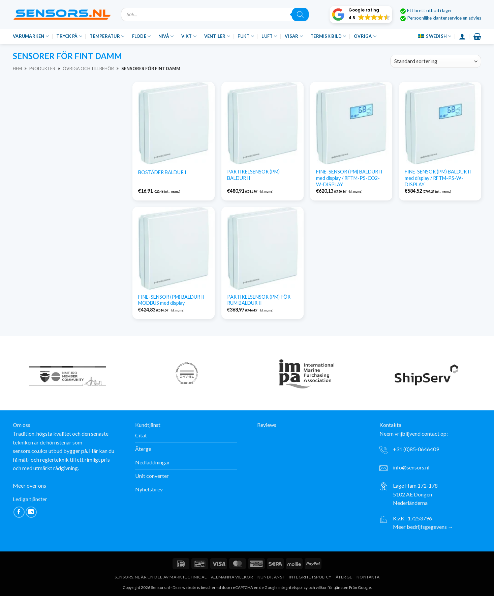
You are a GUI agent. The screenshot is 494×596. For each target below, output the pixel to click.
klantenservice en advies (457, 18)
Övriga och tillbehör (88, 68)
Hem (17, 68)
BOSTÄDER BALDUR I (162, 172)
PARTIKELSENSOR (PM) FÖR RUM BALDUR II (258, 300)
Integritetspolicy (310, 576)
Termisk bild (328, 36)
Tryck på (69, 36)
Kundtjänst (271, 576)
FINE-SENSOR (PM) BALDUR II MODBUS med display (171, 300)
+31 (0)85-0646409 (416, 449)
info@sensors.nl (411, 467)
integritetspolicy (293, 587)
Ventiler (217, 36)
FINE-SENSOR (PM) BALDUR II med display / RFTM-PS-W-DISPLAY (438, 178)
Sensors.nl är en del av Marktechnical (161, 576)
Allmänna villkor (232, 576)
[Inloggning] (462, 36)
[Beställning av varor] (435, 61)
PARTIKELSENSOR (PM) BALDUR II (253, 175)
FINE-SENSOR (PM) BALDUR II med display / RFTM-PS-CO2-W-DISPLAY (349, 178)
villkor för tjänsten (332, 587)
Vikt (188, 36)
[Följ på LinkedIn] (31, 512)
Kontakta (368, 576)
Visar (294, 36)
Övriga (365, 36)
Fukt (246, 36)
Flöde (141, 36)
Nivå (166, 36)
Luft (269, 36)
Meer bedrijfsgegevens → (423, 526)
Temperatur (107, 36)
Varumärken (31, 36)
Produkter (42, 68)
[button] (361, 14)
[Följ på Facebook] (19, 512)
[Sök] (300, 14)
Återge (344, 576)
